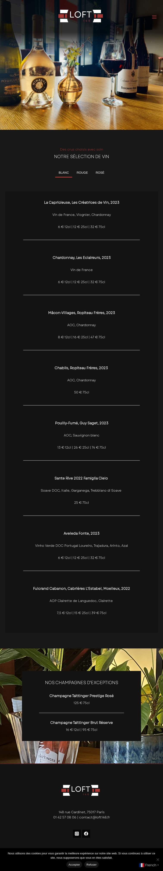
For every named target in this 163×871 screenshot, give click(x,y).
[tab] (63, 173)
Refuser (91, 864)
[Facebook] (86, 834)
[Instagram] (77, 834)
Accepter (74, 864)
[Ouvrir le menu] (157, 17)
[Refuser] (157, 859)
